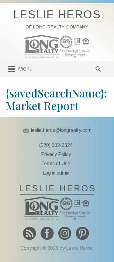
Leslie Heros (57, 18)
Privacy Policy (56, 154)
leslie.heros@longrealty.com (61, 130)
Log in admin (56, 173)
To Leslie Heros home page (57, 202)
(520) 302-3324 (56, 145)
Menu (20, 69)
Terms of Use (55, 163)
